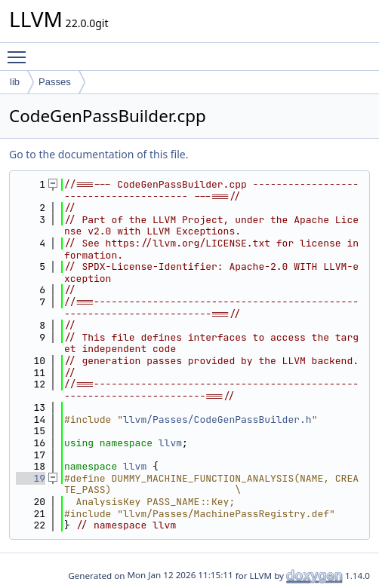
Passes (55, 81)
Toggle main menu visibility (20, 50)
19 (30, 478)
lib (15, 81)
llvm (170, 442)
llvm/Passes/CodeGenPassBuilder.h (217, 419)
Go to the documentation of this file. (98, 154)
